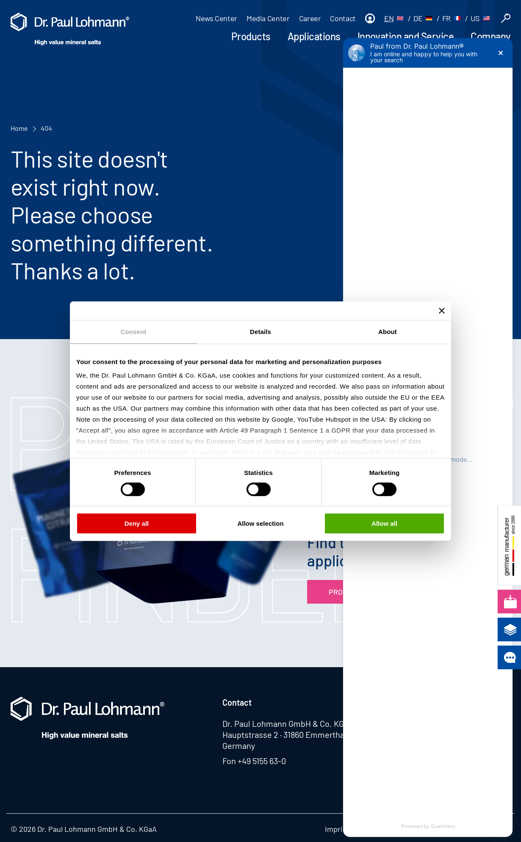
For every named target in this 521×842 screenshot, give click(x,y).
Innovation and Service (405, 36)
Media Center (268, 18)
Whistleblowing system (423, 829)
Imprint (337, 829)
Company (490, 36)
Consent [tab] (134, 331)
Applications (314, 36)
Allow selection (260, 523)
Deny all (137, 523)
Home (19, 128)
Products (250, 36)
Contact (342, 18)
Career (310, 18)
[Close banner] (442, 310)
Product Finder (358, 591)
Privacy (367, 829)
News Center (216, 18)
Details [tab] (260, 331)
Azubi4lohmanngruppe (434, 723)
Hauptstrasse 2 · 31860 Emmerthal (284, 734)
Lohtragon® (413, 702)
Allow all (384, 523)
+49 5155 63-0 (262, 761)
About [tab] (387, 331)
